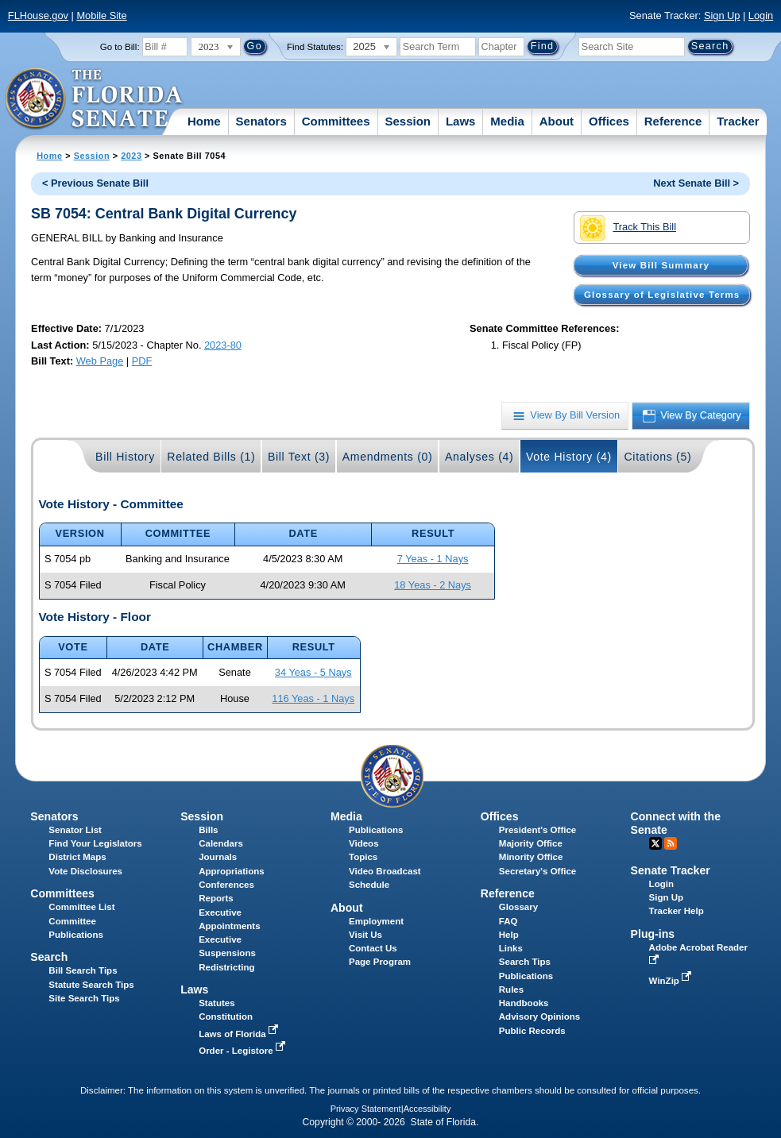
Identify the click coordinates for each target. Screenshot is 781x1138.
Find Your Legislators (94, 843)
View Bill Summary (661, 265)
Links (511, 948)
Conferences (226, 884)
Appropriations (232, 871)
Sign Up (722, 15)
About (556, 121)
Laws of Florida (240, 1034)
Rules (511, 989)
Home (204, 121)
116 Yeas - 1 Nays (313, 698)
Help (509, 934)
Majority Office (531, 843)
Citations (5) (657, 456)
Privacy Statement (366, 1108)
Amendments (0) (387, 456)
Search (49, 957)
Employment (376, 921)
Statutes (216, 1003)
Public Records (532, 1031)
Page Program (380, 961)
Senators (261, 121)
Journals (218, 857)
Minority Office (531, 857)
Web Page (100, 361)
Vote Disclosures (85, 871)
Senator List (75, 830)
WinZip (671, 981)
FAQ (508, 921)
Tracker (738, 121)
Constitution (226, 1016)
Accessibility (427, 1108)
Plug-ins (653, 934)
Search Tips (525, 961)
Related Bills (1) (211, 456)
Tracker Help (676, 911)
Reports (216, 898)
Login (760, 15)
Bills (208, 830)
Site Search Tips (83, 998)
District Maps (77, 857)
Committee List (81, 907)
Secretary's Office (537, 871)
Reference (673, 121)
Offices (609, 121)
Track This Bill (628, 228)
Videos (364, 843)
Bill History (125, 456)
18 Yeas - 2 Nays (432, 585)
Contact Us (373, 948)
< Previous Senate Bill (95, 183)
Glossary (518, 907)
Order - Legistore (243, 1050)
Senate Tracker (670, 870)
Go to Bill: (120, 47)
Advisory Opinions (539, 1016)
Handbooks (524, 1003)
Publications (376, 830)
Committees (336, 121)
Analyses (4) (479, 456)
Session (408, 121)
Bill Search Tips (82, 970)
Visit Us (365, 934)
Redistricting (226, 967)
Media (507, 121)
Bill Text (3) (299, 456)
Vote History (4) (569, 456)
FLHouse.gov (38, 15)
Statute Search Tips (90, 984)
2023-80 (223, 345)
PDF (142, 361)
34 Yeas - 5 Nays (313, 672)
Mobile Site (101, 15)
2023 (131, 155)
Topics (363, 857)
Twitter (655, 843)
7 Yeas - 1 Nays (433, 559)
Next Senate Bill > (696, 183)
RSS (670, 843)
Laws (461, 121)
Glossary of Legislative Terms (662, 294)
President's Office (537, 830)
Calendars (221, 843)
